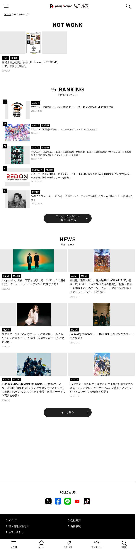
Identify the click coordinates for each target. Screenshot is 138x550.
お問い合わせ (16, 532)
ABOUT (12, 520)
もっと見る (67, 412)
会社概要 (75, 520)
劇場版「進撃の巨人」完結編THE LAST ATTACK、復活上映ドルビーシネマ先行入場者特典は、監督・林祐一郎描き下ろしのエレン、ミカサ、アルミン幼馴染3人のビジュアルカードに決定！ (101, 286)
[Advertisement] (67, 452)
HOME (7, 14)
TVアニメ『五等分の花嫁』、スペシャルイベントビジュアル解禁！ (64, 129)
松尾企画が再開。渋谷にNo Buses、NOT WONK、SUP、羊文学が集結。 (30, 64)
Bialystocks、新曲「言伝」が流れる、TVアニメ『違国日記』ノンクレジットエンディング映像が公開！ (33, 282)
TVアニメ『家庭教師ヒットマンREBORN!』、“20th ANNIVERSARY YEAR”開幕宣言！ (73, 107)
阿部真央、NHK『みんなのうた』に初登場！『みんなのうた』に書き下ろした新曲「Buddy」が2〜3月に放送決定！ (33, 338)
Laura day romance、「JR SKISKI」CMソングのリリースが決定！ (101, 336)
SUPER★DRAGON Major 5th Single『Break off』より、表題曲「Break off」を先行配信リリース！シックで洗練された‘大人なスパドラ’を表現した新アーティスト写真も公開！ (33, 389)
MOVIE (84, 276)
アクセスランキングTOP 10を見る (67, 218)
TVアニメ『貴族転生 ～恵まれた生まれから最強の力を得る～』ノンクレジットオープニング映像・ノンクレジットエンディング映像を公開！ (101, 387)
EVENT (45, 125)
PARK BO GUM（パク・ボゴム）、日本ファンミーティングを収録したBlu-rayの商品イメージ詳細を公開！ (81, 198)
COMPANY (37, 170)
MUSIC (14, 58)
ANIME (35, 103)
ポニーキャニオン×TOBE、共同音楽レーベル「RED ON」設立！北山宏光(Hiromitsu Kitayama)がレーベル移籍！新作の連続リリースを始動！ (81, 176)
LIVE (5, 58)
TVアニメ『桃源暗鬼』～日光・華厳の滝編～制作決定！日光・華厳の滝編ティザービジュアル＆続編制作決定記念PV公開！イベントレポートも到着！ (81, 153)
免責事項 (75, 526)
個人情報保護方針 (18, 526)
